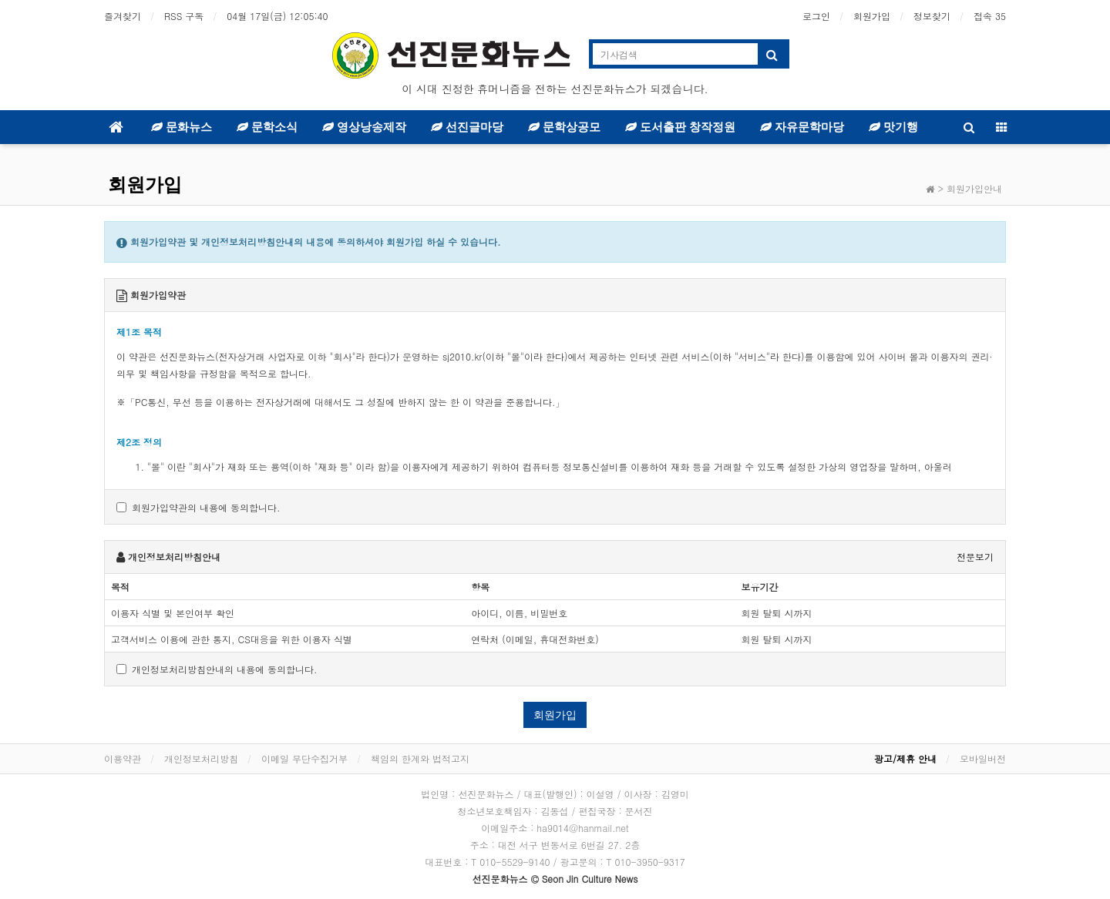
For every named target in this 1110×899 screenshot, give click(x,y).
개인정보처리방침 (201, 758)
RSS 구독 (184, 15)
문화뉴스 (181, 127)
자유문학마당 (802, 127)
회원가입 (871, 15)
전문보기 (975, 556)
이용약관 (122, 758)
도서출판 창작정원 (680, 127)
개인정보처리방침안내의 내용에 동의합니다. (217, 669)
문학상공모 (564, 127)
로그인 (816, 15)
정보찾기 (931, 15)
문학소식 (267, 127)
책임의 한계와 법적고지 (420, 758)
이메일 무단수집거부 (304, 758)
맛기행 (893, 127)
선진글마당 (467, 127)
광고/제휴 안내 (905, 758)
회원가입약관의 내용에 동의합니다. (198, 507)
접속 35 (990, 15)
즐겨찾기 (122, 15)
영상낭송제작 (364, 127)
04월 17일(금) (277, 15)
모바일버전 (983, 758)
